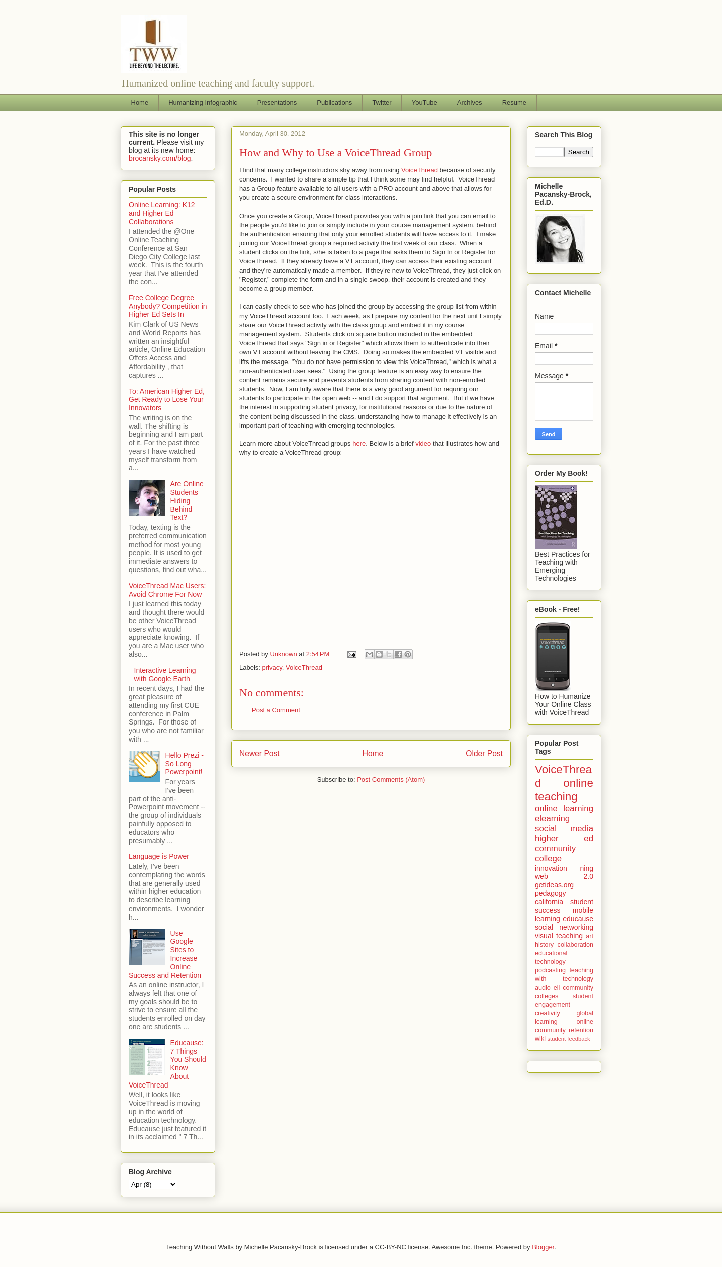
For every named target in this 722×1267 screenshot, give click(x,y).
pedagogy (550, 893)
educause (578, 919)
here (359, 443)
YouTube (424, 102)
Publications (334, 102)
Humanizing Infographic (202, 102)
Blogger (543, 1247)
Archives (469, 102)
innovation (551, 868)
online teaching (564, 790)
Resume (514, 102)
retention (581, 1030)
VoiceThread (419, 170)
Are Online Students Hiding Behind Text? (187, 500)
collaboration (575, 944)
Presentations (277, 102)
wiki (540, 1038)
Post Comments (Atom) (391, 779)
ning (586, 868)
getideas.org (554, 885)
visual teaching (559, 936)
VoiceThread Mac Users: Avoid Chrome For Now (167, 590)
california (549, 902)
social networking (564, 927)
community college (555, 853)
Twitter (381, 102)
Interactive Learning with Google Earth (165, 674)
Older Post (484, 753)
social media (564, 828)
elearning (552, 818)
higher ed (564, 838)
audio (543, 987)
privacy (272, 667)
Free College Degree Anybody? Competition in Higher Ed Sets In (168, 306)
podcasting (550, 970)
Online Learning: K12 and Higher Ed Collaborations (162, 213)
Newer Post (259, 753)
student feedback (569, 1039)
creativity (547, 1013)
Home (140, 102)
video (423, 443)
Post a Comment (276, 710)
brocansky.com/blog (160, 158)
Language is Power (159, 856)
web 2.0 (564, 876)
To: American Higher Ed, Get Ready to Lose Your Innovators (167, 399)
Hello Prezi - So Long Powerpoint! (184, 763)
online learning (564, 808)
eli (557, 987)
